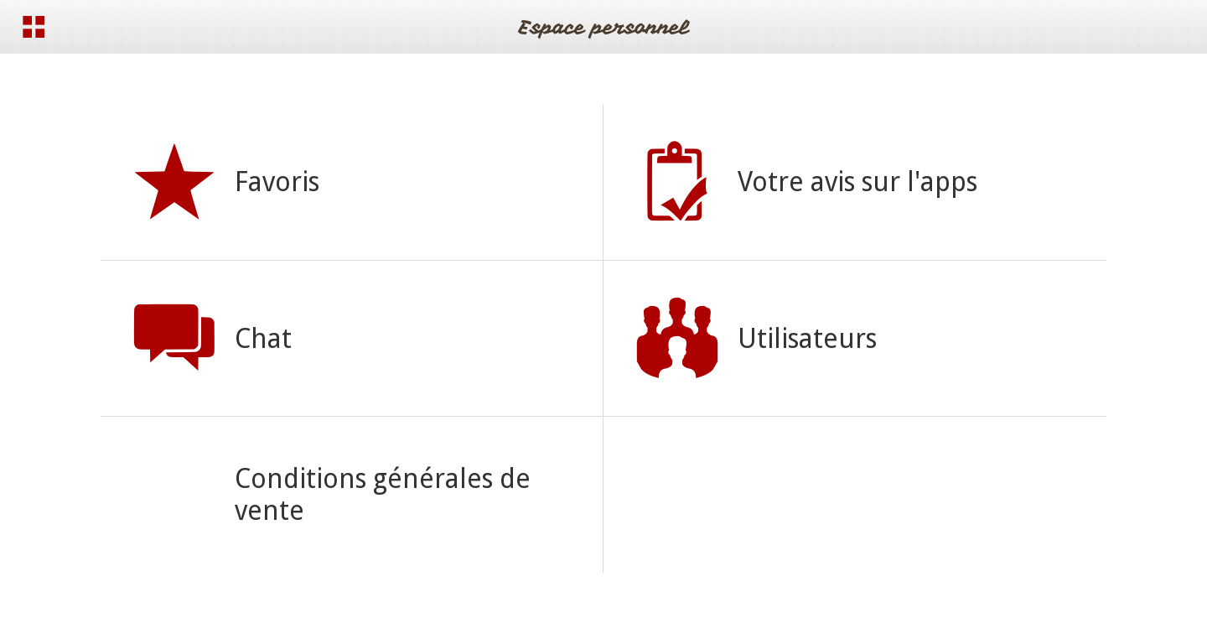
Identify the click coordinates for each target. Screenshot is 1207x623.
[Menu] (33, 27)
